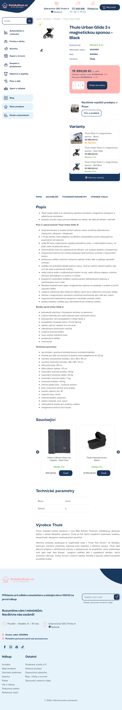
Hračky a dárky (17, 41)
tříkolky (57, 18)
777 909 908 (78, 8)
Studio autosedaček (19, 115)
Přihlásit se (92, 8)
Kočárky (14, 48)
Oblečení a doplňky (19, 73)
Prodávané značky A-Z (35, 664)
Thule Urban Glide (71, 18)
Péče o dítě (15, 81)
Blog (12, 97)
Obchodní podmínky (11, 672)
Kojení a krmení (17, 55)
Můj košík (111, 7)
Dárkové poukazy (33, 668)
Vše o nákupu (8, 684)
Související (52, 196)
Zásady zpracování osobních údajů (98, 602)
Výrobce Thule (99, 196)
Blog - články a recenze (36, 676)
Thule (92, 58)
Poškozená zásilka (10, 688)
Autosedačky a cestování (17, 32)
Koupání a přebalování (15, 65)
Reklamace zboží (10, 692)
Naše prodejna (17, 106)
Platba (5, 680)
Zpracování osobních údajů (38, 680)
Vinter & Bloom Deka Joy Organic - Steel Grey (59, 458)
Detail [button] (65, 473)
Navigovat (58, 11)
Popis (39, 196)
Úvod (38, 18)
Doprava (6, 676)
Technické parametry (74, 196)
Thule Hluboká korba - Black (97, 458)
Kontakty (6, 664)
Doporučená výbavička (36, 672)
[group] (59, 452)
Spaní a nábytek (17, 88)
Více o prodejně (91, 113)
